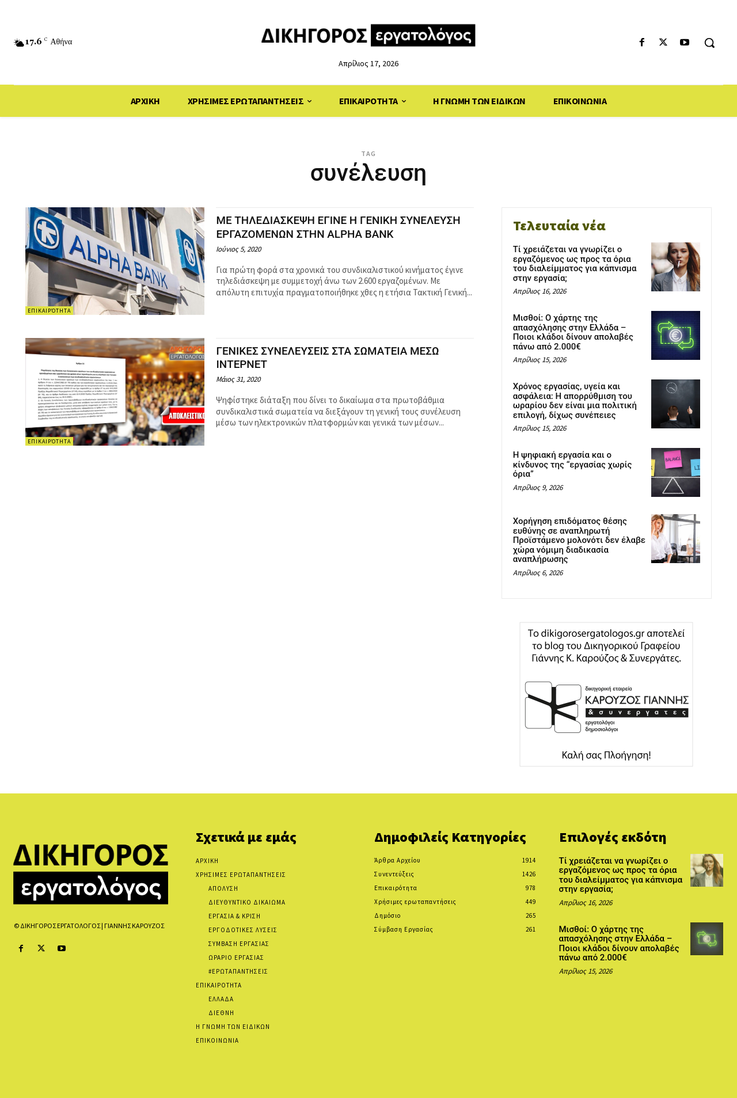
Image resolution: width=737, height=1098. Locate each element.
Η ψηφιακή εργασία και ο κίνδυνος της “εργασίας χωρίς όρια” (572, 464)
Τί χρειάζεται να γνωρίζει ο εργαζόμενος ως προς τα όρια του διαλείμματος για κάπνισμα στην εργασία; (575, 263)
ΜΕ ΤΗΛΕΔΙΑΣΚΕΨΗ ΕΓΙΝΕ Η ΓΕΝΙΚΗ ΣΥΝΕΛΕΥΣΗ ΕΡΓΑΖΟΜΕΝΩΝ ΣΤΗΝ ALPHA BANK (332, 233)
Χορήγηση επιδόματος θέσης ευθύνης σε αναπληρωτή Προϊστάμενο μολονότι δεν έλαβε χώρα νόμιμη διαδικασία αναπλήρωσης (579, 540)
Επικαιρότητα (49, 310)
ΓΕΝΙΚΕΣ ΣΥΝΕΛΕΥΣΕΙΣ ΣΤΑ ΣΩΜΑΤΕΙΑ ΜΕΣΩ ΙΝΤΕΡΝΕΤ (340, 357)
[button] (709, 42)
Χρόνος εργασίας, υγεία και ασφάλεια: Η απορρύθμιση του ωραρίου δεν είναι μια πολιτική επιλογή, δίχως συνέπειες (575, 400)
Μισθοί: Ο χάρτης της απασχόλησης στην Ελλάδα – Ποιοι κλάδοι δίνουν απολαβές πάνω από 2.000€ (573, 332)
